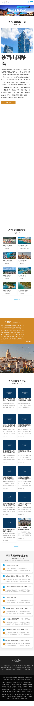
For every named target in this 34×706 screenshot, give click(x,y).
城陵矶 (29, 679)
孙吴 (23, 698)
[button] (13, 14)
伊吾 (23, 691)
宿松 (5, 694)
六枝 (31, 684)
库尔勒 (19, 684)
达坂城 (23, 684)
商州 (22, 689)
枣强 (6, 689)
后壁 (10, 696)
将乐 (13, 691)
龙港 (4, 689)
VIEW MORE (29, 341)
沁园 (31, 691)
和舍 (27, 687)
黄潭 (30, 687)
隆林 (19, 679)
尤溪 (25, 694)
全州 (14, 682)
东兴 (9, 689)
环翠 (27, 682)
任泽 (14, 684)
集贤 (28, 694)
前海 (28, 696)
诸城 (6, 682)
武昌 (18, 696)
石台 (25, 687)
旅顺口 (19, 689)
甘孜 (18, 691)
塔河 (13, 698)
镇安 (15, 696)
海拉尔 (30, 694)
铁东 (20, 687)
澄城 (5, 696)
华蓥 (16, 698)
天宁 (31, 696)
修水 (16, 689)
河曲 (10, 694)
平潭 (15, 687)
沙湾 (18, 687)
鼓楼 (26, 698)
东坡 (26, 679)
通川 (20, 694)
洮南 (18, 698)
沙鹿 (5, 691)
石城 (9, 682)
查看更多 (11, 102)
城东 (8, 691)
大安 (22, 687)
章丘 (11, 689)
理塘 (27, 689)
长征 (24, 679)
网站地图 (24, 677)
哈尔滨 (28, 691)
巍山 (17, 684)
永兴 (11, 698)
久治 (25, 691)
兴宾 (4, 684)
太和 (13, 687)
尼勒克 (13, 679)
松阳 (21, 679)
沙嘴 (30, 682)
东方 (29, 684)
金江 (15, 691)
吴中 (16, 679)
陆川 (8, 679)
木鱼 (14, 689)
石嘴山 (25, 696)
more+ (17, 299)
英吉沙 (22, 682)
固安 (5, 687)
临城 (3, 694)
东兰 (9, 684)
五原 (3, 687)
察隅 (8, 698)
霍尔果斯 (21, 696)
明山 (13, 696)
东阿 (10, 691)
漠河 (20, 691)
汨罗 (15, 694)
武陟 (18, 694)
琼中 (13, 694)
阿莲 (25, 689)
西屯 (10, 679)
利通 (30, 689)
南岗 (23, 694)
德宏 (8, 687)
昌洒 (19, 682)
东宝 (11, 682)
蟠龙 (16, 682)
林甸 (7, 684)
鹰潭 (25, 682)
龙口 (12, 684)
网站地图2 (29, 677)
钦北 (10, 687)
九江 (21, 698)
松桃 (8, 694)
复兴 (4, 682)
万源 (8, 696)
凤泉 (26, 684)
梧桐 (3, 696)
